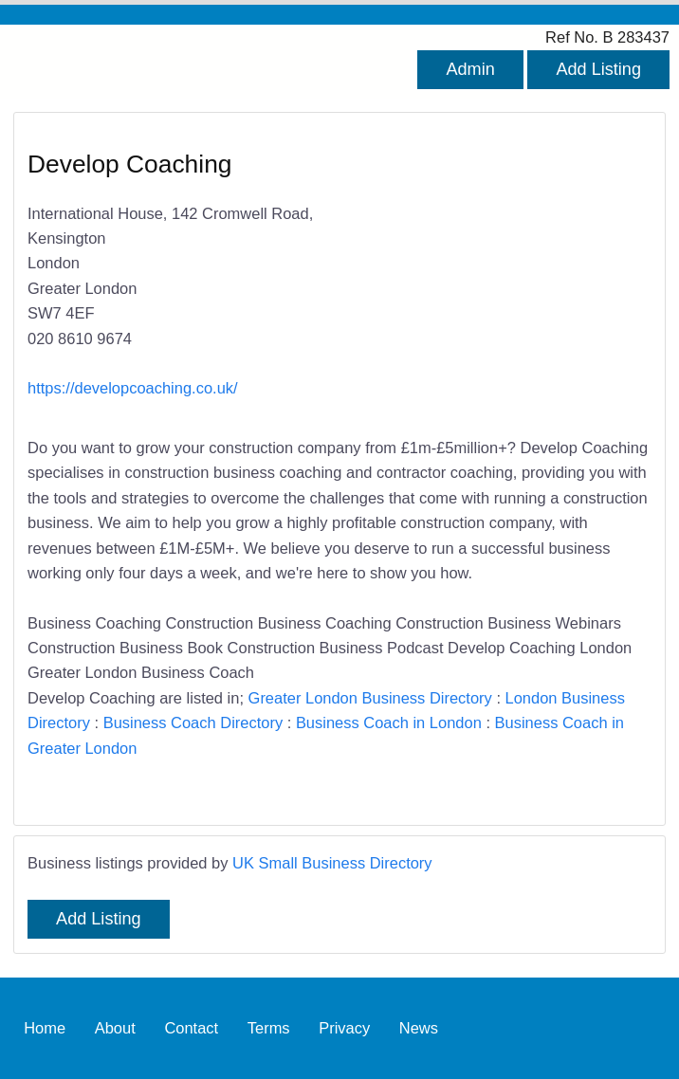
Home (44, 1027)
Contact (191, 1027)
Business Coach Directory (193, 722)
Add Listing (598, 69)
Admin (470, 69)
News (418, 1027)
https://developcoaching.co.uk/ (133, 387)
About (115, 1027)
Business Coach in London (389, 722)
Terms (269, 1027)
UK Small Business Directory (332, 862)
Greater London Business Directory (370, 697)
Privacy (344, 1027)
